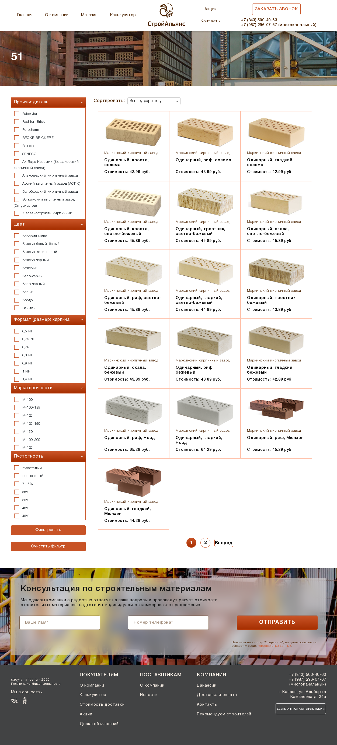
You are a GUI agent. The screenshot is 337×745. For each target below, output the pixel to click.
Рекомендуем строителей (224, 714)
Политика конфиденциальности (36, 684)
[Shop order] (154, 101)
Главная (25, 15)
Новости (149, 695)
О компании (57, 15)
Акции (210, 9)
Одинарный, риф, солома (203, 160)
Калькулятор (123, 15)
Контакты (211, 21)
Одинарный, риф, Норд (129, 438)
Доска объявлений (99, 724)
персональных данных (274, 646)
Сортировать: (109, 101)
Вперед (224, 543)
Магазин (89, 15)
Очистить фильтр (48, 546)
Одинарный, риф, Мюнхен (275, 438)
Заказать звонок (276, 9)
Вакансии (206, 685)
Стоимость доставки (102, 705)
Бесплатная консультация (301, 709)
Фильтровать (48, 530)
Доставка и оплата (217, 695)
